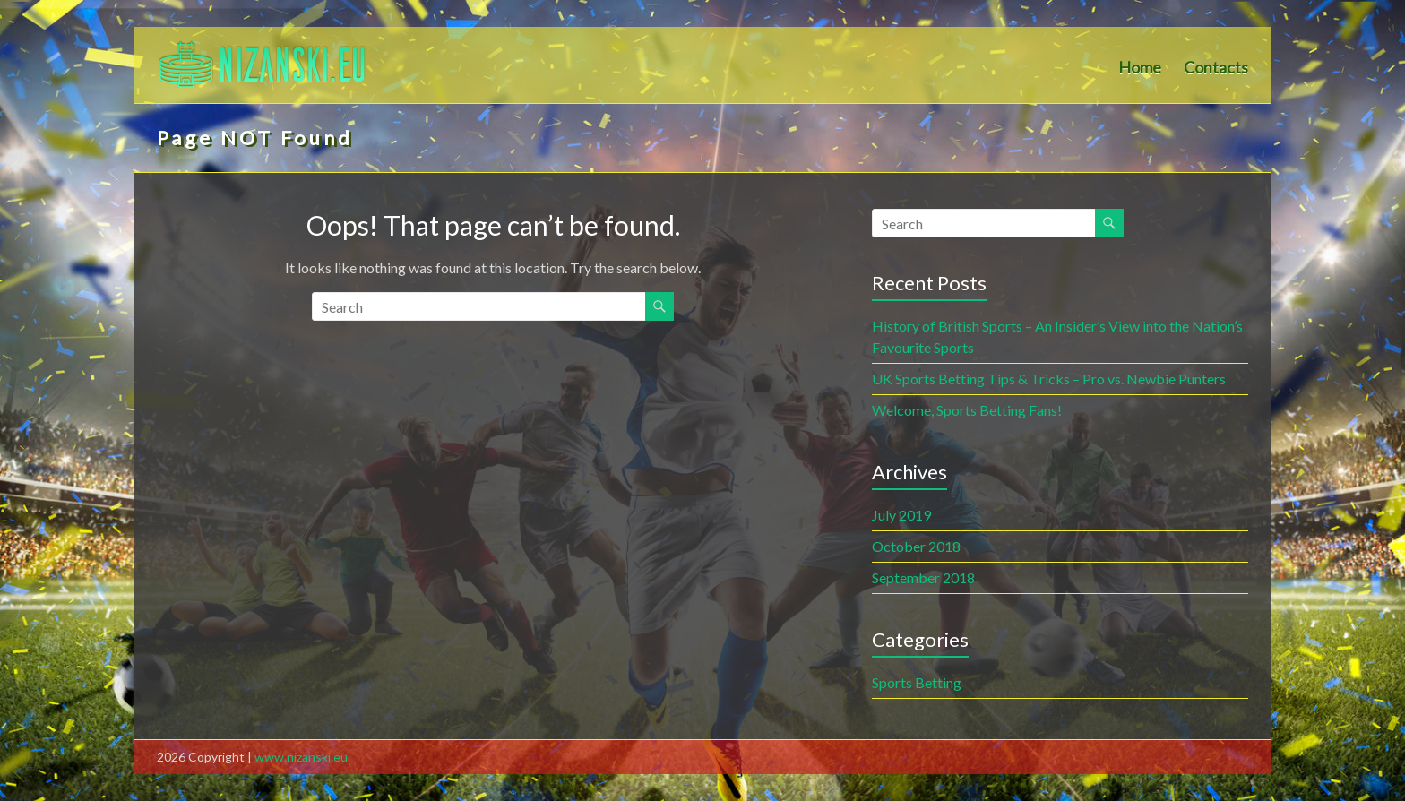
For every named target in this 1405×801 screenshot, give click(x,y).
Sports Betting (916, 682)
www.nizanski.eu (301, 756)
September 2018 (923, 577)
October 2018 (916, 546)
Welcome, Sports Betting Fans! (967, 409)
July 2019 (901, 514)
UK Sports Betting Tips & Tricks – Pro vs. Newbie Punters (1049, 378)
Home (1139, 67)
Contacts (1216, 67)
